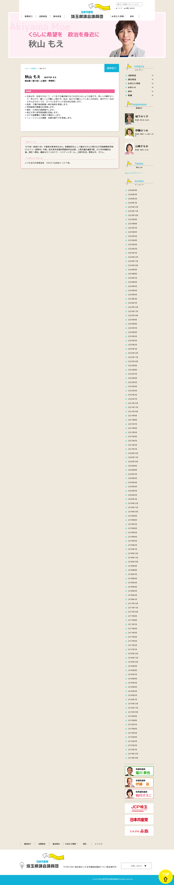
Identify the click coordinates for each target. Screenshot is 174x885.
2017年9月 (132, 616)
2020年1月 (132, 499)
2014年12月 (133, 754)
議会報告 (56, 844)
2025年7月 (132, 228)
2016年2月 (132, 695)
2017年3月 (132, 641)
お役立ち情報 (70, 844)
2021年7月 (132, 424)
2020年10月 (133, 461)
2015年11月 (133, 708)
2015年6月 (132, 729)
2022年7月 (132, 374)
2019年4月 (132, 537)
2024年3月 (132, 294)
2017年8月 (132, 620)
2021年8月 (132, 420)
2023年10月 (133, 315)
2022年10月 (133, 361)
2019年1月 (132, 549)
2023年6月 (132, 332)
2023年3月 (132, 340)
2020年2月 (132, 495)
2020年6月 (132, 478)
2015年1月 (132, 749)
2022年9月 (132, 365)
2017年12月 (133, 603)
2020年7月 (132, 474)
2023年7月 (132, 328)
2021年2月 (132, 445)
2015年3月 (132, 741)
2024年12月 (133, 257)
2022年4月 (132, 386)
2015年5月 (132, 733)
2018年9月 (132, 566)
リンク (99, 844)
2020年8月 (132, 470)
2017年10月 (133, 612)
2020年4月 (132, 486)
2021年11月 (133, 407)
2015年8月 (132, 720)
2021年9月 (132, 415)
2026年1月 (132, 203)
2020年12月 (133, 453)
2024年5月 (132, 286)
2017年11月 (133, 608)
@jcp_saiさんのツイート (133, 173)
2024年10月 (133, 265)
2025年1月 (132, 253)
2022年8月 (132, 370)
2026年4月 (132, 190)
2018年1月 (132, 599)
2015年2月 (132, 745)
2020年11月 (133, 457)
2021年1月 (132, 449)
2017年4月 (132, 637)
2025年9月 (132, 219)
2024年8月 (132, 274)
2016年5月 (132, 683)
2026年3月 (132, 194)
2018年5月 (132, 582)
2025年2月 (132, 249)
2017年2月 (132, 645)
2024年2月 (132, 299)
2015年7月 (132, 724)
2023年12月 (133, 307)
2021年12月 (133, 403)
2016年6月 (132, 678)
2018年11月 (133, 557)
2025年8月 (132, 223)
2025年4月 (132, 240)
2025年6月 (132, 232)
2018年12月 (133, 553)
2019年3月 (132, 541)
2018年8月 (132, 570)
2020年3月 (132, 491)
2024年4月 (132, 290)
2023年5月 (132, 336)
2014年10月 (133, 758)
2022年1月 (132, 399)
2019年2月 (132, 545)
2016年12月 (133, 653)
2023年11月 (133, 311)
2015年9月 (132, 716)
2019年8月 (132, 520)
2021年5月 (132, 432)
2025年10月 (133, 215)
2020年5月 (132, 482)
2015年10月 (133, 712)
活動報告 (42, 844)
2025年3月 (132, 244)
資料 (85, 844)
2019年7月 (132, 524)
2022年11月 (133, 357)
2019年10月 (133, 511)
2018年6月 (132, 578)
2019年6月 (132, 528)
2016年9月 (132, 666)
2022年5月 (132, 382)
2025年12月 (133, 207)
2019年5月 (132, 532)
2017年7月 (132, 624)
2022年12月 (133, 353)
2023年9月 (132, 320)
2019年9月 (132, 516)
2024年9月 (132, 269)
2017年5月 (132, 633)
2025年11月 (133, 211)
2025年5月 (132, 236)
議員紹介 (27, 844)
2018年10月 (133, 562)
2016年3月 (132, 691)
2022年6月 (132, 378)
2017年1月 (132, 649)
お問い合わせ (136, 865)
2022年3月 (132, 390)
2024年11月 (133, 261)
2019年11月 (133, 507)
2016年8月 (132, 670)
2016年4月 (132, 687)
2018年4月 (132, 587)
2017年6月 (132, 628)
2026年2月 (132, 199)
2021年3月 (132, 441)
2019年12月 (133, 503)
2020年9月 (132, 466)
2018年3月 (132, 591)
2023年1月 (132, 349)
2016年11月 (133, 658)
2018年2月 (132, 595)
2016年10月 (133, 662)
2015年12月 (133, 703)
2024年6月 (132, 282)
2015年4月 (132, 737)
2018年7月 (132, 574)
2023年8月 (132, 324)
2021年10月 (133, 411)
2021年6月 (132, 428)
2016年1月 (132, 699)
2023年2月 (132, 345)
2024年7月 (132, 278)
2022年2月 (132, 395)
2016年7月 (132, 674)
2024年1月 (132, 303)
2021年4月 (132, 436)
